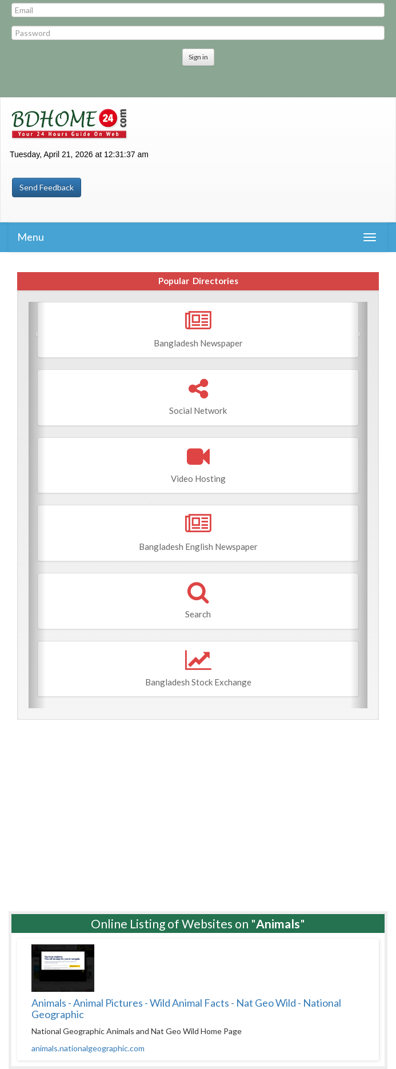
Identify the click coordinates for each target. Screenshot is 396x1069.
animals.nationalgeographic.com (88, 1048)
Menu (30, 236)
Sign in (198, 57)
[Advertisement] (198, 811)
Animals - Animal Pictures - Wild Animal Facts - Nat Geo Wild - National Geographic (186, 1008)
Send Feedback (46, 187)
